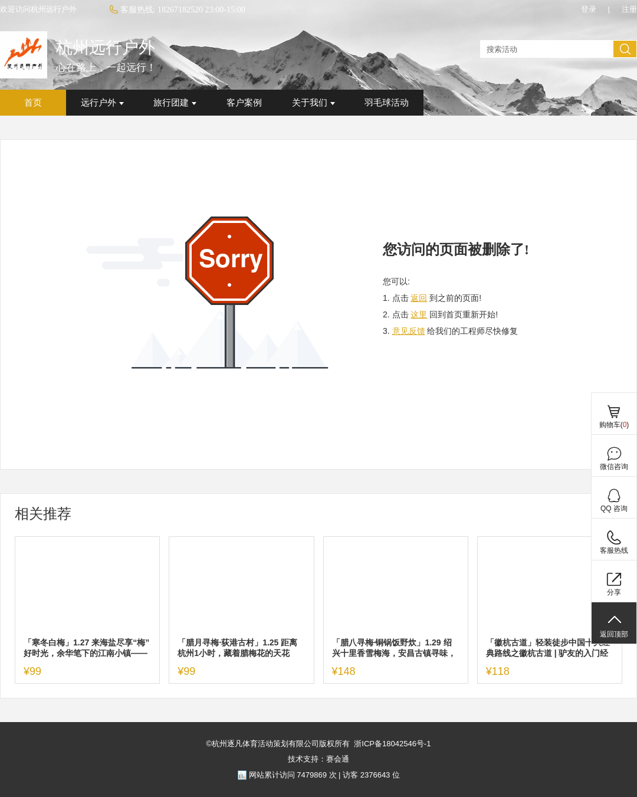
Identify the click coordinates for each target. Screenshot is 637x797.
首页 (33, 102)
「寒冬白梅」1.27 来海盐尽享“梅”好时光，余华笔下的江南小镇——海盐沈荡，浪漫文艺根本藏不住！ (86, 648)
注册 (629, 9)
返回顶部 (614, 634)
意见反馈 (408, 331)
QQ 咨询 (614, 508)
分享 (614, 592)
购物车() (614, 425)
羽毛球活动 (387, 102)
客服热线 (614, 550)
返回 (419, 298)
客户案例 (244, 102)
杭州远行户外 (105, 47)
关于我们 (313, 102)
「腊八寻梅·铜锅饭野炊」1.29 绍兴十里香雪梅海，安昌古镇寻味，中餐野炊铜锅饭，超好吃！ (394, 648)
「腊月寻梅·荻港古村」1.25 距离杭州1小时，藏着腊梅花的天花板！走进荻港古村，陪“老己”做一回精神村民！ (239, 648)
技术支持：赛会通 (318, 759)
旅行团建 (174, 102)
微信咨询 (614, 467)
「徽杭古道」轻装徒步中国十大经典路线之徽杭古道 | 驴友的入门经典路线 (548, 648)
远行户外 (102, 102)
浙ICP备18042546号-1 (392, 743)
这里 (419, 314)
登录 (588, 9)
